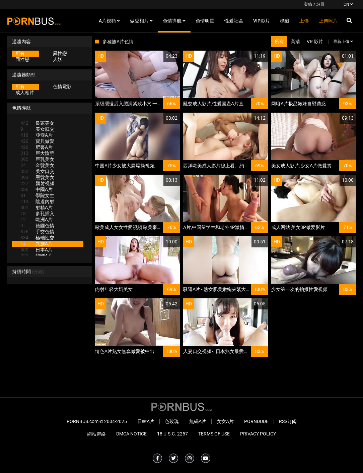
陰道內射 (37, 201)
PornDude (256, 421)
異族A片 (36, 243)
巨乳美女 (37, 159)
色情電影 (62, 86)
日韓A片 (145, 421)
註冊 (320, 4)
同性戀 (22, 59)
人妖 (57, 59)
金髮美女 (37, 165)
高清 (295, 41)
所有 (20, 53)
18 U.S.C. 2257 (172, 433)
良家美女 (37, 123)
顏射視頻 (37, 183)
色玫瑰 (172, 421)
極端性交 (37, 237)
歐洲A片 (36, 219)
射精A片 (36, 207)
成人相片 (24, 92)
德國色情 (37, 225)
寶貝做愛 (37, 141)
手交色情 (37, 231)
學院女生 (37, 195)
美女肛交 (37, 129)
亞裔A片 (36, 135)
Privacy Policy (258, 433)
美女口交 (37, 171)
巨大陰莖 (37, 153)
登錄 (308, 4)
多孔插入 (37, 213)
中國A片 (36, 189)
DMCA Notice (131, 433)
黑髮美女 (37, 177)
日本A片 (36, 249)
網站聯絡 (96, 433)
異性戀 (60, 53)
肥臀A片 (36, 147)
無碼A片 (197, 421)
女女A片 (225, 421)
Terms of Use (214, 433)
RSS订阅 (288, 421)
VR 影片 (315, 41)
